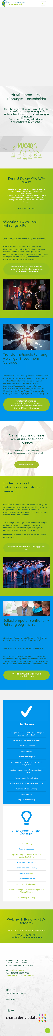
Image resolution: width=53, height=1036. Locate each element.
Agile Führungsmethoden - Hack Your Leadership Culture (26, 855)
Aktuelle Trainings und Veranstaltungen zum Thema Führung (26, 890)
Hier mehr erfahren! (26, 208)
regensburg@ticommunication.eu (20, 975)
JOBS (8, 996)
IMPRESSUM (10, 990)
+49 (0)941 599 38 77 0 (18, 970)
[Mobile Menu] (49, 4)
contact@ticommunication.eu (26, 937)
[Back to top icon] (47, 1030)
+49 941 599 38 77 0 (26, 935)
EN (43, 3)
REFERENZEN (10, 999)
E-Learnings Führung (26, 897)
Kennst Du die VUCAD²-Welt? (26, 180)
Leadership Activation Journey (26, 884)
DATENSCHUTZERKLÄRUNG (16, 993)
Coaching (32, 873)
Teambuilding (26, 843)
